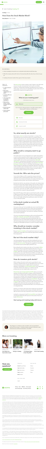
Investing (4, 12)
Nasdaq (20, 164)
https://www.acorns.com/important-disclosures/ (32, 441)
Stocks (21, 136)
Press (31, 372)
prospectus (16, 281)
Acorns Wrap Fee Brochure (6, 439)
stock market (18, 84)
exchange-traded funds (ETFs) (27, 271)
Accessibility (15, 443)
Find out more (20, 297)
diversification (34, 278)
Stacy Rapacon (5, 18)
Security (32, 368)
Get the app (39, 2)
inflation (41, 247)
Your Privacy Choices (27, 388)
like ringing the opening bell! (23, 216)
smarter (20, 374)
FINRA (40, 397)
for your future (22, 365)
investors (20, 372)
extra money (21, 370)
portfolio (15, 251)
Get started (28, 112)
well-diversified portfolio (30, 266)
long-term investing (21, 231)
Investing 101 (16, 9)
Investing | (9, 9)
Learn (19, 380)
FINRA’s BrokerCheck (18, 439)
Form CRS (12, 439)
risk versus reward (21, 243)
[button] (42, 388)
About (31, 365)
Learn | (5, 9)
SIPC (41, 397)
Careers (32, 370)
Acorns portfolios (31, 294)
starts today (21, 368)
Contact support (7, 369)
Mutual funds (16, 271)
